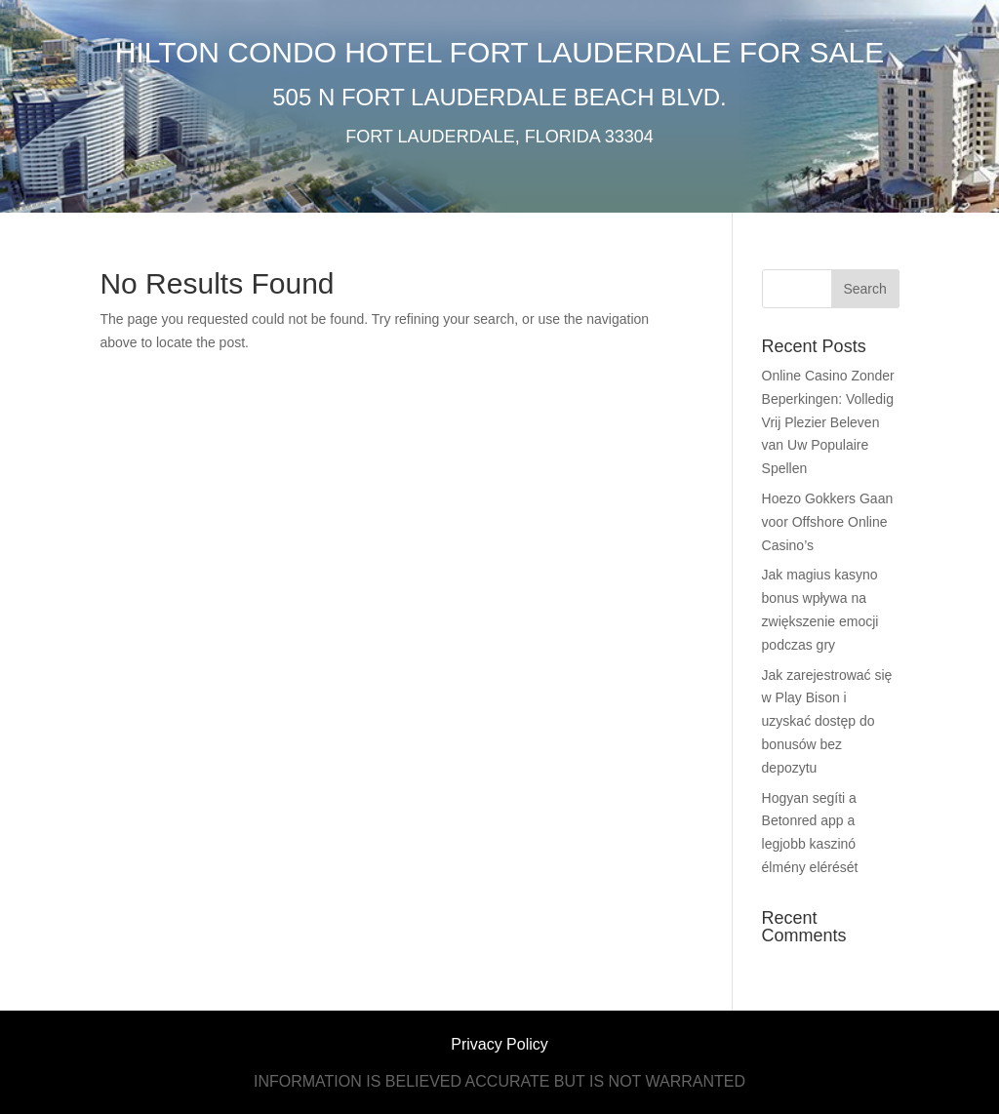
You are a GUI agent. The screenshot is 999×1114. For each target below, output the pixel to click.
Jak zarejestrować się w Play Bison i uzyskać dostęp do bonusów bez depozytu (827, 721)
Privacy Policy (499, 1044)
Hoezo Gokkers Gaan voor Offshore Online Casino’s (828, 522)
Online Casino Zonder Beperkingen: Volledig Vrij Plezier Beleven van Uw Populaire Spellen (828, 422)
